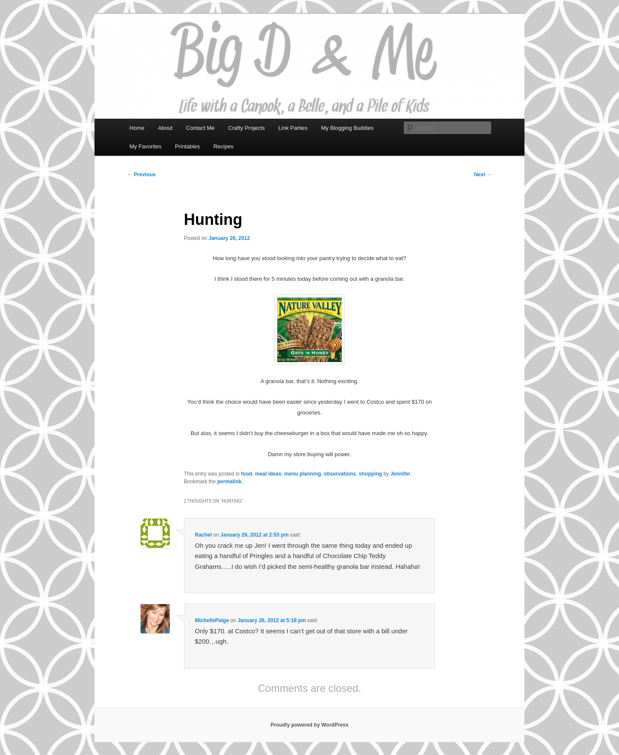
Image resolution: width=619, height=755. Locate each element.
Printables (187, 146)
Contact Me (200, 128)
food (246, 474)
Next (483, 175)
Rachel (203, 535)
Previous (141, 175)
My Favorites (145, 146)
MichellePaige (212, 620)
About (165, 128)
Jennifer (400, 474)
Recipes (223, 146)
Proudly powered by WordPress (309, 725)
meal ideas (268, 474)
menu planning (302, 474)
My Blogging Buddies (347, 128)
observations (340, 474)
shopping (370, 474)
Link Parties (293, 128)
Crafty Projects (246, 128)
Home (136, 128)
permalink (229, 482)
